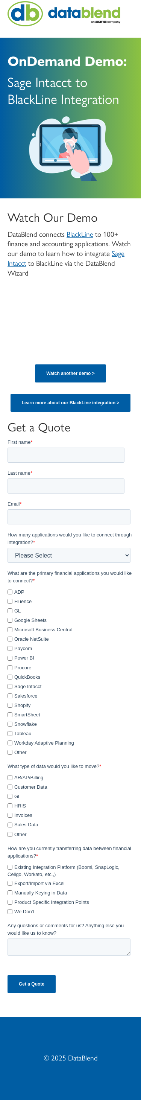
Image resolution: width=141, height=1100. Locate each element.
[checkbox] (69, 671)
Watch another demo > (70, 373)
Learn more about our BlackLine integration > (71, 402)
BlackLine (80, 234)
